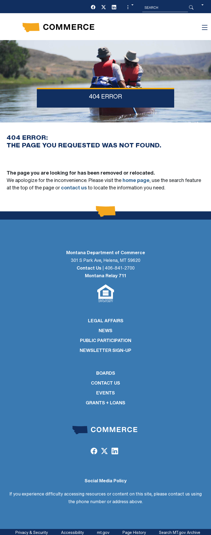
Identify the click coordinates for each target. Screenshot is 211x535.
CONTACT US (105, 383)
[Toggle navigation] (204, 27)
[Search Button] (191, 7)
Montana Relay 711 (105, 276)
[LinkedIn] (114, 8)
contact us (74, 188)
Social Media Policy (106, 481)
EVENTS (105, 393)
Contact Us (89, 268)
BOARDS (105, 373)
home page (136, 180)
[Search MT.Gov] (165, 7)
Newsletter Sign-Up (105, 351)
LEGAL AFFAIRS (105, 321)
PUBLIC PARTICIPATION (105, 341)
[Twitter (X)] (104, 8)
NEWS (105, 331)
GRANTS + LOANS (105, 403)
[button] (129, 7)
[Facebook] (93, 8)
